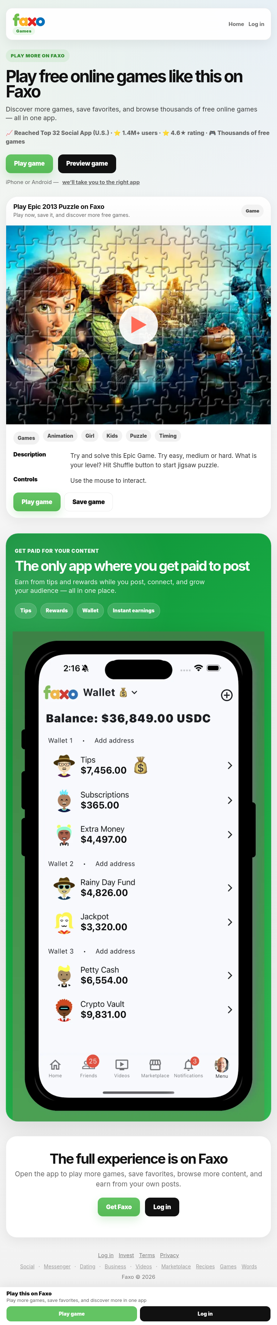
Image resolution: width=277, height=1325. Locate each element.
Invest (126, 1255)
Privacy (169, 1255)
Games (228, 1266)
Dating (88, 1266)
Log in (256, 24)
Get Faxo (119, 1207)
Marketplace (176, 1266)
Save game (88, 502)
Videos (144, 1266)
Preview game (87, 163)
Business (115, 1266)
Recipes (205, 1266)
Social (27, 1266)
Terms (147, 1255)
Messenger (57, 1266)
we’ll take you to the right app (101, 182)
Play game (29, 163)
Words (249, 1266)
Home (236, 24)
